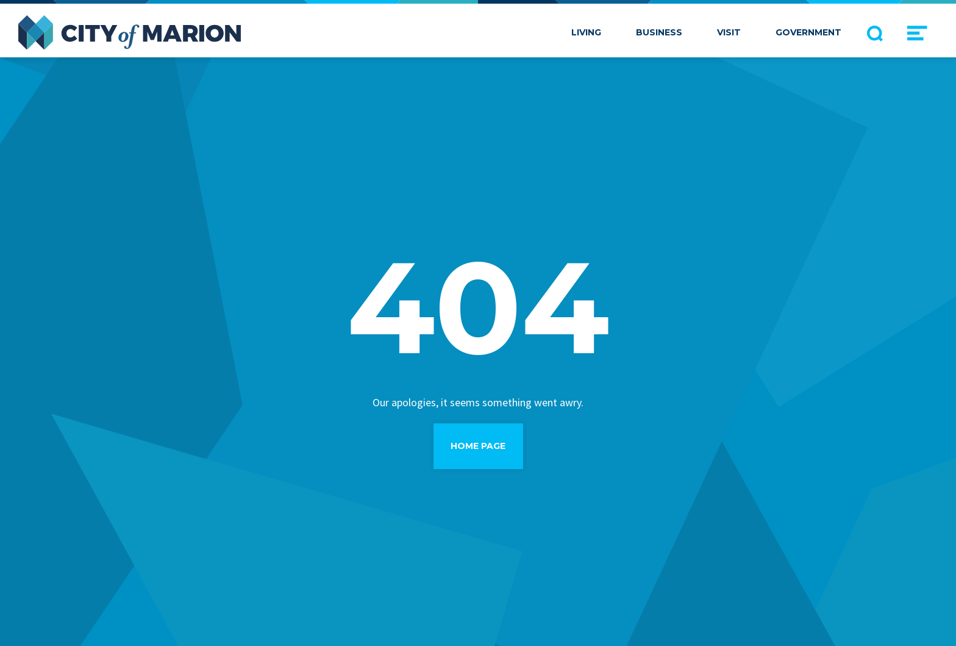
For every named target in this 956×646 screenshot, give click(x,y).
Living (586, 32)
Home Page (478, 445)
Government (808, 32)
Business (659, 32)
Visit (729, 32)
